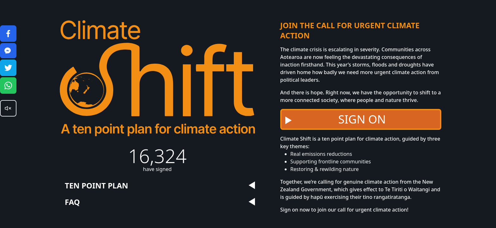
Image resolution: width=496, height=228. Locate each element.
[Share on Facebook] (8, 33)
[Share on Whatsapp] (8, 85)
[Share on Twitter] (8, 68)
